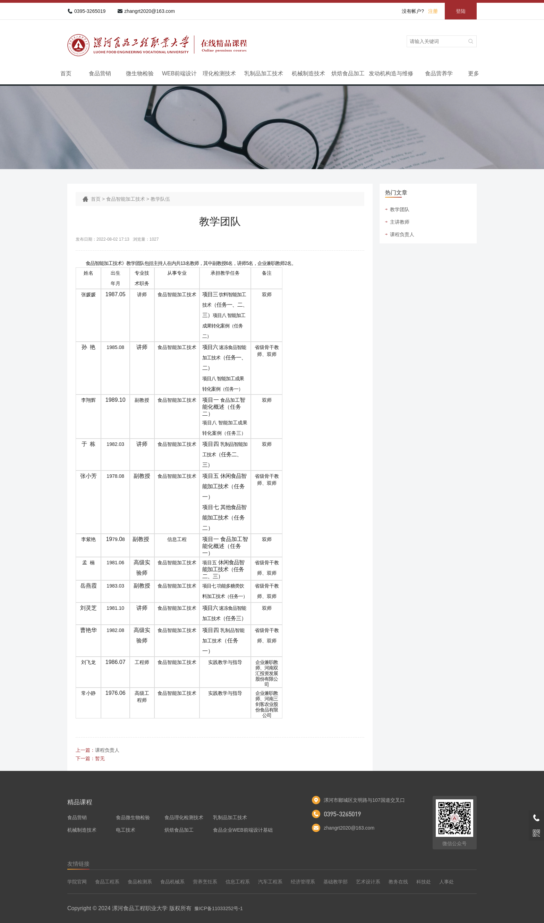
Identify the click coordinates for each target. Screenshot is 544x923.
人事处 (446, 881)
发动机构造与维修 (391, 73)
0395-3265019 (89, 11)
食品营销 (100, 73)
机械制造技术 (308, 73)
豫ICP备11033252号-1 (218, 908)
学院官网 (77, 881)
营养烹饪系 (205, 881)
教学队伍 (160, 199)
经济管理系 (303, 881)
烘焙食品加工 (348, 73)
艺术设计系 (368, 881)
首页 (65, 73)
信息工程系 (238, 881)
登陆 (461, 11)
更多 (473, 73)
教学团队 (399, 209)
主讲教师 (399, 222)
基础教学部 (335, 881)
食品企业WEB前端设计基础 (243, 830)
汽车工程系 (270, 881)
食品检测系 (140, 881)
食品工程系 (107, 881)
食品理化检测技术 (183, 817)
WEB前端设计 (179, 73)
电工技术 (125, 830)
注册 (433, 11)
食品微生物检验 (133, 817)
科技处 (423, 881)
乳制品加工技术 (263, 73)
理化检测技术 (219, 73)
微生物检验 (140, 73)
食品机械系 (172, 881)
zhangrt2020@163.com (149, 11)
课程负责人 (107, 750)
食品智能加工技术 (125, 199)
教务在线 (398, 881)
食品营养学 (439, 73)
